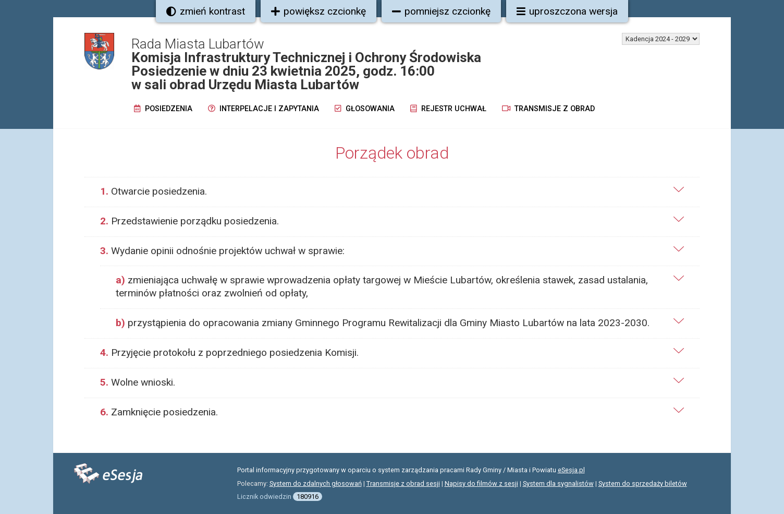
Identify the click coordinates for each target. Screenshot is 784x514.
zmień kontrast (205, 11)
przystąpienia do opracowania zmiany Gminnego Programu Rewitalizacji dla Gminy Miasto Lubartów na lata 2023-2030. (383, 323)
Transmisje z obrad (548, 108)
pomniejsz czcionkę (441, 11)
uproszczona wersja (567, 11)
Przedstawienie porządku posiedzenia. (189, 221)
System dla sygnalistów (558, 483)
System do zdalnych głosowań (316, 483)
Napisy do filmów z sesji (481, 483)
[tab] (392, 191)
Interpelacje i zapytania (263, 108)
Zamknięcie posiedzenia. (159, 412)
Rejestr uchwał (448, 108)
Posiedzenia (163, 108)
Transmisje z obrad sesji (403, 483)
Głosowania (365, 108)
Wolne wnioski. (137, 382)
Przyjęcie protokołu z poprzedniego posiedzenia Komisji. (229, 352)
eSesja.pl (571, 470)
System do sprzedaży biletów (642, 483)
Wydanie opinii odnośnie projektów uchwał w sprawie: (222, 251)
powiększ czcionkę (318, 11)
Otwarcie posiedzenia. (153, 191)
